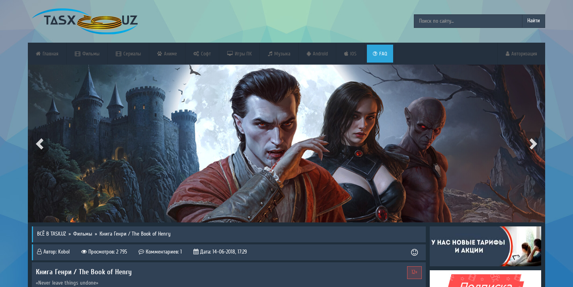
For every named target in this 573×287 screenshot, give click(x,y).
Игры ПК (239, 54)
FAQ (380, 54)
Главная (47, 54)
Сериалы (128, 54)
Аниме (167, 54)
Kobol (64, 252)
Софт (202, 54)
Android (317, 54)
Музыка (279, 54)
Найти (533, 21)
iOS (350, 54)
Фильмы (87, 54)
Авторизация (521, 54)
